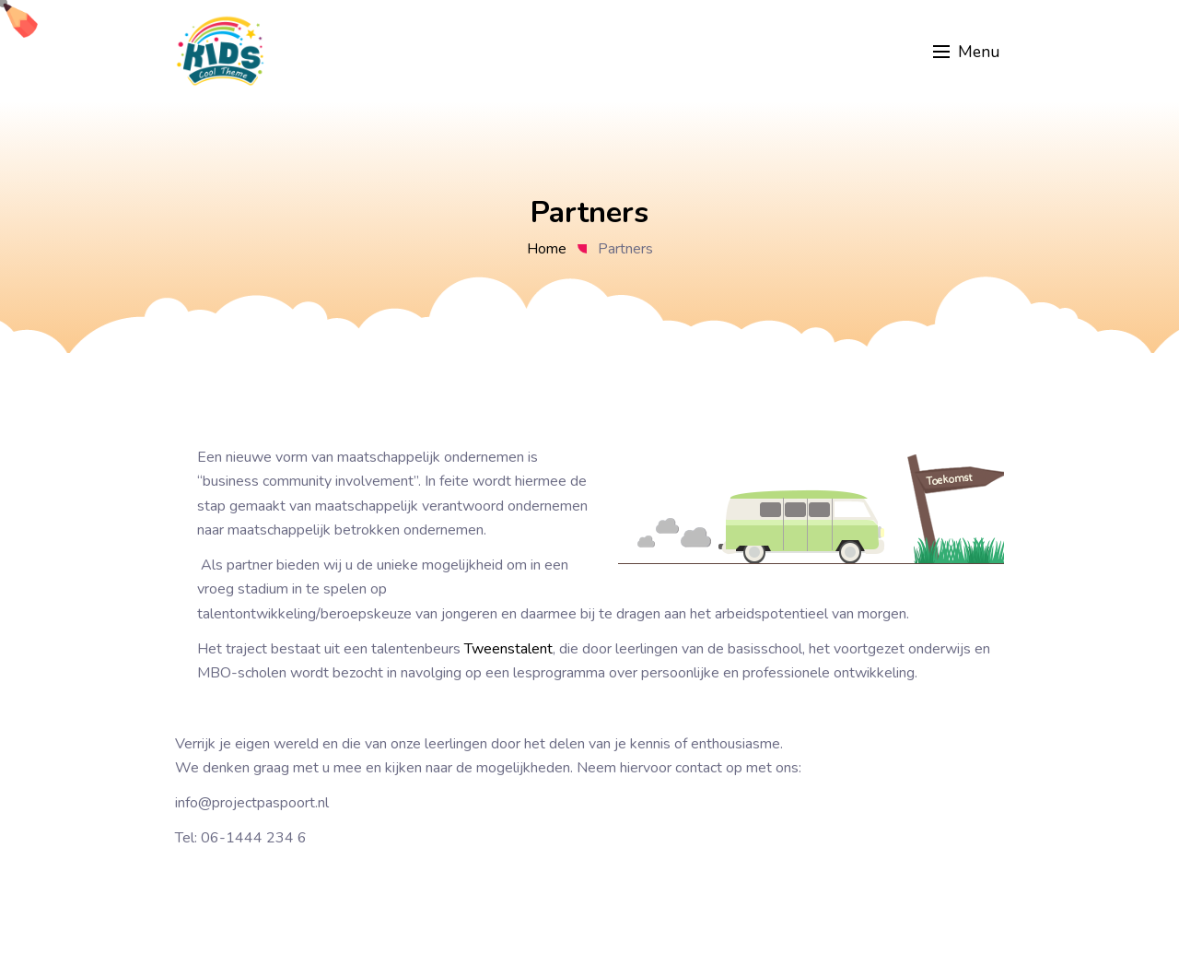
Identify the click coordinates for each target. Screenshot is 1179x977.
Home (546, 249)
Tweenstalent (508, 649)
